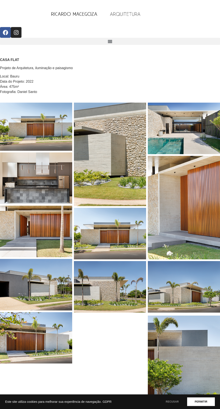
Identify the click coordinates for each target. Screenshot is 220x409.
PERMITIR (201, 401)
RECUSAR (172, 401)
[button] (110, 41)
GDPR (107, 401)
